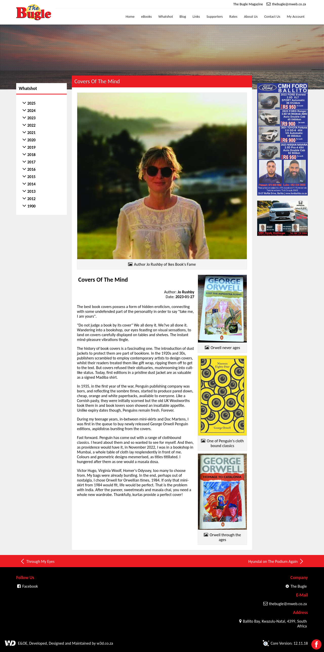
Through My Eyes (37, 561)
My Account (296, 16)
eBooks (146, 16)
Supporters (215, 16)
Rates (233, 16)
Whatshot (165, 16)
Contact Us (272, 16)
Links (196, 16)
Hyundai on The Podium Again (276, 561)
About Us (251, 16)
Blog (182, 16)
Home (130, 16)
